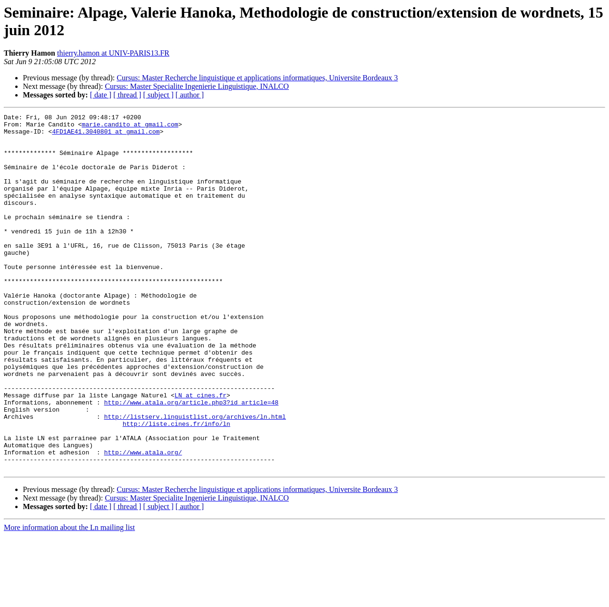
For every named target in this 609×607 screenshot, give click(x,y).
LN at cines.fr (200, 452)
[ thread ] (127, 95)
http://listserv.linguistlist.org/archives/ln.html (195, 477)
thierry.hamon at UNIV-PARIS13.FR (113, 53)
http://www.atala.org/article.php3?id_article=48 (191, 460)
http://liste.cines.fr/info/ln (176, 486)
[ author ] (190, 95)
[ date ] (100, 95)
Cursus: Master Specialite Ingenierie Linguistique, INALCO (197, 86)
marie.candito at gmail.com (130, 127)
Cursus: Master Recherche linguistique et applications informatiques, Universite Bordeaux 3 (257, 78)
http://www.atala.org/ (143, 520)
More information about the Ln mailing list (69, 599)
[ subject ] (158, 95)
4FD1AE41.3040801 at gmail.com (105, 135)
